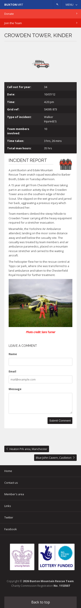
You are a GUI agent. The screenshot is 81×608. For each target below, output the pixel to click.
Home (8, 471)
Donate (9, 14)
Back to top (40, 602)
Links (7, 506)
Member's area (14, 494)
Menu (69, 5)
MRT (13, 5)
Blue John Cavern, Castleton (53, 458)
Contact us (11, 483)
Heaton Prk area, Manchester (28, 449)
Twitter (8, 517)
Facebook (10, 529)
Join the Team (13, 23)
